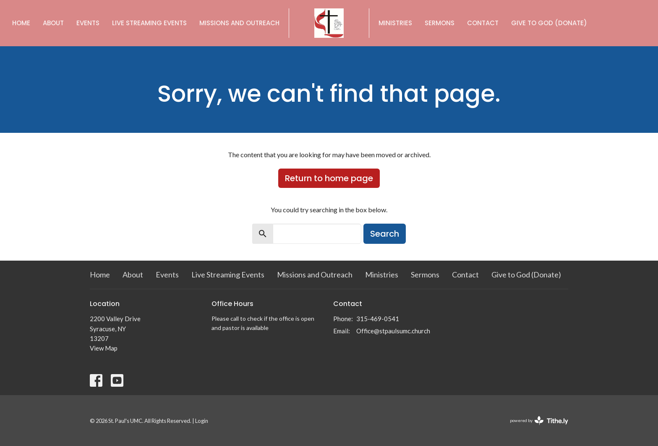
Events (87, 22)
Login (201, 420)
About (53, 22)
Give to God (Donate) (549, 22)
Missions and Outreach (239, 22)
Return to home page (329, 178)
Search (384, 234)
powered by (539, 421)
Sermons (439, 22)
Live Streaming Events (149, 22)
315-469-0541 (377, 318)
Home (21, 22)
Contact (483, 22)
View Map (104, 348)
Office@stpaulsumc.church (393, 331)
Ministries (395, 22)
